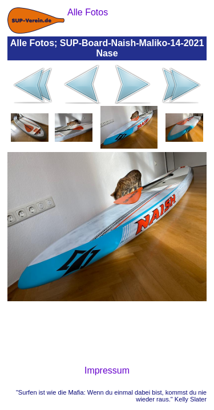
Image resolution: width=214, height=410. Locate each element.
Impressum (107, 370)
